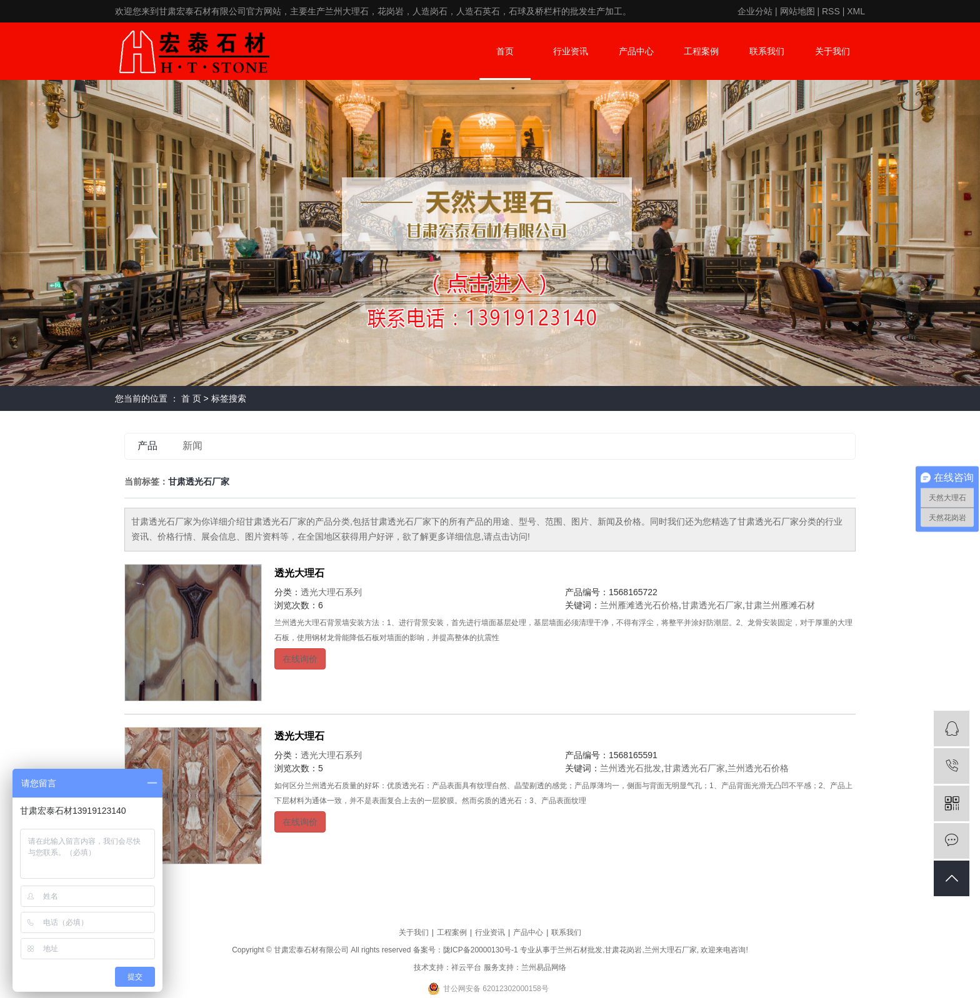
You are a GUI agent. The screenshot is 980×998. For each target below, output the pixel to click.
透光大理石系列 (331, 592)
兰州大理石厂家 (670, 950)
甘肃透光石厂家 (711, 605)
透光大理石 (299, 573)
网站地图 (797, 11)
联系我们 (766, 51)
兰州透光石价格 (758, 768)
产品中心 (636, 51)
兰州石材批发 (580, 950)
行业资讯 (570, 51)
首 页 (191, 398)
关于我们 (832, 51)
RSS (831, 11)
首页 (505, 51)
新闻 (192, 445)
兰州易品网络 (543, 967)
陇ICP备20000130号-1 (480, 950)
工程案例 (701, 51)
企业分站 (755, 11)
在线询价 (300, 659)
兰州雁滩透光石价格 (639, 605)
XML (856, 11)
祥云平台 (466, 967)
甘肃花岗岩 (623, 950)
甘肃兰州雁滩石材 (780, 605)
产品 (148, 445)
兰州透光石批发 (630, 768)
